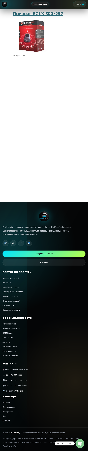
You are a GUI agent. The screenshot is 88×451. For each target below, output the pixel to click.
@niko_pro (18, 391)
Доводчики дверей (11, 278)
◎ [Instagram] (13, 243)
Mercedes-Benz (9, 324)
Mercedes (40, 146)
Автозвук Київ (23, 442)
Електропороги (9, 351)
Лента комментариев (41, 155)
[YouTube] (29, 243)
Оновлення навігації (11, 301)
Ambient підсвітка (10, 296)
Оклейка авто (8, 305)
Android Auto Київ (72, 439)
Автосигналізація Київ (38, 442)
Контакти (44, 262)
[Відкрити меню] (79, 4)
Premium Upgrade (10, 356)
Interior (39, 145)
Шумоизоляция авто (41, 150)
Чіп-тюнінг (7, 283)
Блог (5, 416)
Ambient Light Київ (10, 442)
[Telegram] (6, 243)
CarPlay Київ (59, 439)
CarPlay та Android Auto (13, 292)
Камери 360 (8, 337)
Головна (6, 402)
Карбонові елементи (11, 310)
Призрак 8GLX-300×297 (38, 13)
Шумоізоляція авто (11, 287)
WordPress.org (40, 156)
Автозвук (6, 342)
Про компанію (9, 407)
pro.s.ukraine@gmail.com (15, 380)
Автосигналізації (10, 346)
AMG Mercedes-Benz (11, 328)
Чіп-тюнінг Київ (28, 439)
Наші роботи (8, 412)
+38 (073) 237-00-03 (40, 4)
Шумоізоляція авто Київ (44, 439)
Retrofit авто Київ (9, 446)
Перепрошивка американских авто (42, 149)
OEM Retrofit (8, 333)
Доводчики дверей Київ (12, 439)
